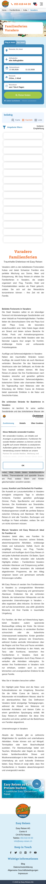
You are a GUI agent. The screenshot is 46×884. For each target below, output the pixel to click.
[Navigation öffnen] (41, 4)
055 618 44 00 (21, 4)
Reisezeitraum (14, 67)
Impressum (23, 873)
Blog (23, 864)
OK (23, 465)
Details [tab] (23, 423)
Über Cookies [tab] (37, 423)
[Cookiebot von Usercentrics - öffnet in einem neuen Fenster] (32, 416)
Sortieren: (40, 126)
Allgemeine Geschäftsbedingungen (23, 870)
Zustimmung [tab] (8, 423)
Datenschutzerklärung (23, 867)
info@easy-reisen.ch (23, 841)
